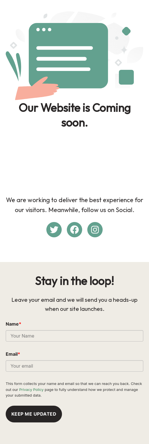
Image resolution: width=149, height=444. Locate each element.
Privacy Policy (31, 389)
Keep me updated (33, 414)
